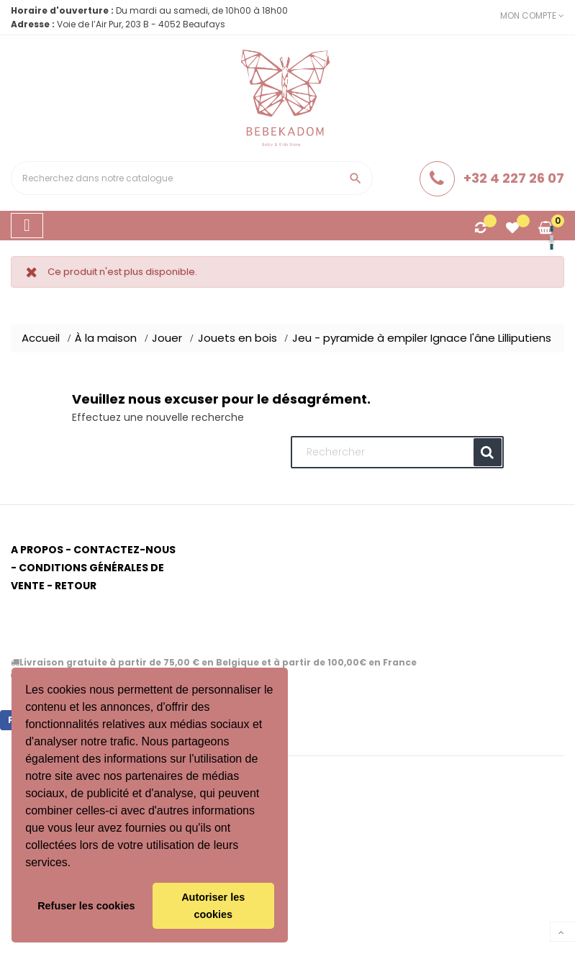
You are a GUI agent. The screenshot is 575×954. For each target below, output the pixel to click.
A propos (37, 549)
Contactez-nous (124, 549)
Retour (75, 585)
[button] (76, 864)
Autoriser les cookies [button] (213, 905)
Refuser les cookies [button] (86, 906)
